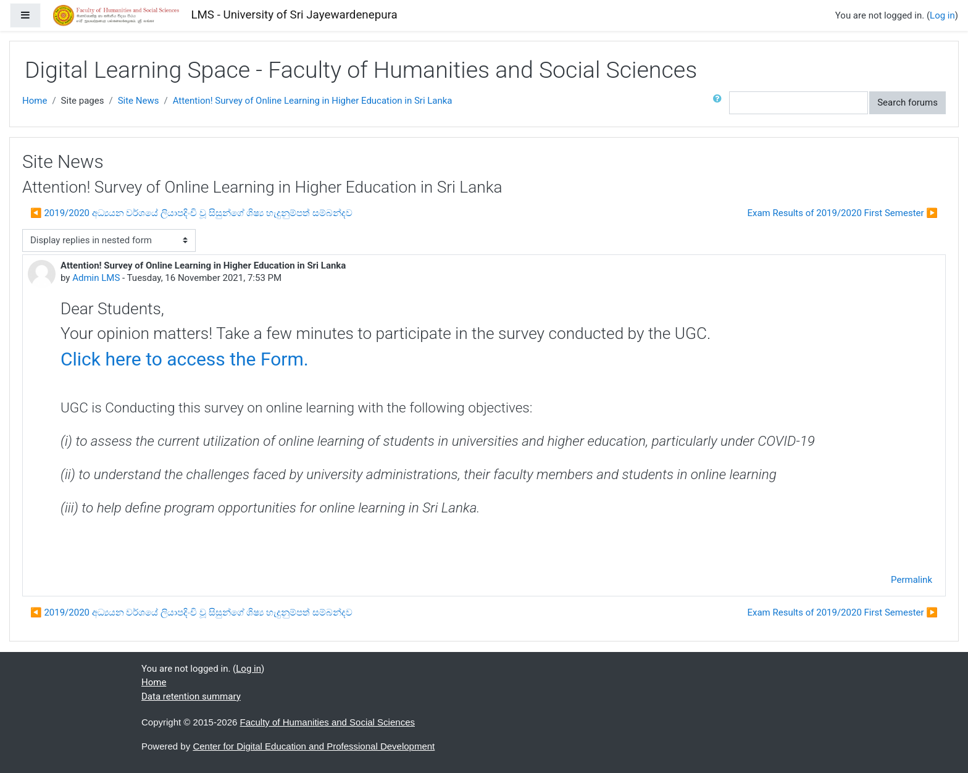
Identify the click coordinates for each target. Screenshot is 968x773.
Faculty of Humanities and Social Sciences (327, 722)
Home (34, 100)
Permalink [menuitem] (911, 579)
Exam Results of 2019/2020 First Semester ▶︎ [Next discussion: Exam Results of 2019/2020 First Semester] (842, 213)
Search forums (907, 102)
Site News (138, 100)
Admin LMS (96, 277)
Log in (942, 15)
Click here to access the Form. (184, 359)
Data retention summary (191, 696)
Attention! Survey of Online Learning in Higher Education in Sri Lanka (313, 100)
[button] (720, 102)
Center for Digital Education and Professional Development (314, 746)
